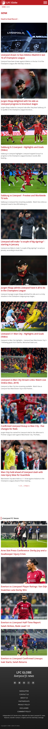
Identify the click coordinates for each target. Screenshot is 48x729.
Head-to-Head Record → (10, 19)
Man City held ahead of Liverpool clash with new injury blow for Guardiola (22, 473)
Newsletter (24, 691)
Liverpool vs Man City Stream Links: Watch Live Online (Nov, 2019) (23, 381)
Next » (27, 486)
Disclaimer (24, 708)
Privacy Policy (24, 705)
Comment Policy (24, 711)
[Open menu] (45, 2)
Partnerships (24, 701)
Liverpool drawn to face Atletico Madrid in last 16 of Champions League (23, 56)
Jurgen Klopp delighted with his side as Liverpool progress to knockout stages (19, 102)
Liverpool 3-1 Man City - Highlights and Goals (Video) (22, 335)
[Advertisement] (24, 502)
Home (3, 7)
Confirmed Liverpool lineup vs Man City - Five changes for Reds (22, 427)
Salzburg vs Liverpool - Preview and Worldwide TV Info (23, 197)
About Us (24, 698)
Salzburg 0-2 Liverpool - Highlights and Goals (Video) (22, 148)
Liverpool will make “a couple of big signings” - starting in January (23, 243)
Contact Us (24, 694)
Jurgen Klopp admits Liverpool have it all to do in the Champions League (23, 289)
